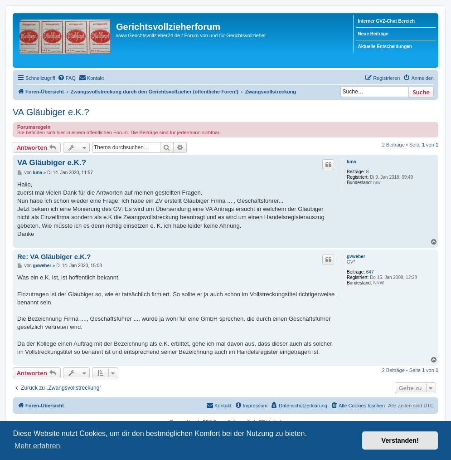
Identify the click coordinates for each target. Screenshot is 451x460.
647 (370, 271)
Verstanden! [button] (400, 440)
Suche (421, 92)
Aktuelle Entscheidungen (385, 46)
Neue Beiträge (373, 33)
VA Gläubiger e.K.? (51, 112)
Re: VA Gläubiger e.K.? (54, 256)
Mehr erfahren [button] (37, 446)
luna (351, 161)
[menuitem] (67, 78)
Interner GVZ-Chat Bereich (386, 21)
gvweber (356, 256)
